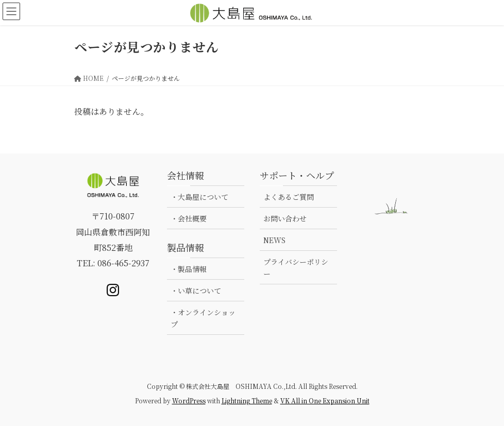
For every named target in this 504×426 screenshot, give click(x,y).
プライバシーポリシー (295, 268)
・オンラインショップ (203, 318)
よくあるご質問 (288, 197)
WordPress (189, 400)
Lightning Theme (247, 400)
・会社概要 (189, 218)
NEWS (274, 240)
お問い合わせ (285, 218)
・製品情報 (189, 269)
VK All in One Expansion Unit (324, 400)
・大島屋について (199, 197)
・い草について (196, 290)
